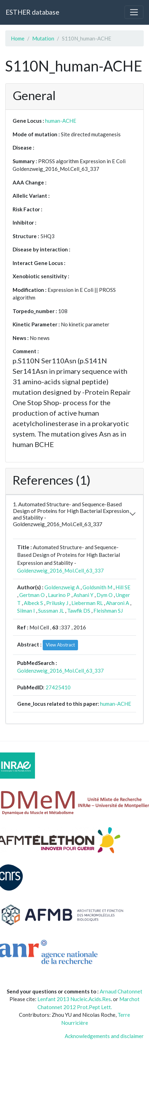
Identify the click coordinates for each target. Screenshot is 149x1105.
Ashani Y (83, 595)
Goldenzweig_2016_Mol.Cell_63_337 (60, 570)
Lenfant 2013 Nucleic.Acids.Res (74, 999)
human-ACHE (60, 121)
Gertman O (32, 595)
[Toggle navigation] (134, 12)
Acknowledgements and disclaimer (104, 1036)
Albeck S (33, 603)
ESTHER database (32, 12)
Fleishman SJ (108, 610)
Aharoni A (117, 603)
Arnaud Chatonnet (121, 991)
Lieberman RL (87, 603)
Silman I (26, 610)
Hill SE (122, 587)
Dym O (105, 595)
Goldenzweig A (61, 587)
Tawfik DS (78, 610)
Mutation (43, 38)
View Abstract (60, 645)
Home (17, 38)
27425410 (58, 687)
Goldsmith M (97, 587)
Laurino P (59, 595)
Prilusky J (57, 603)
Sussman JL (51, 610)
